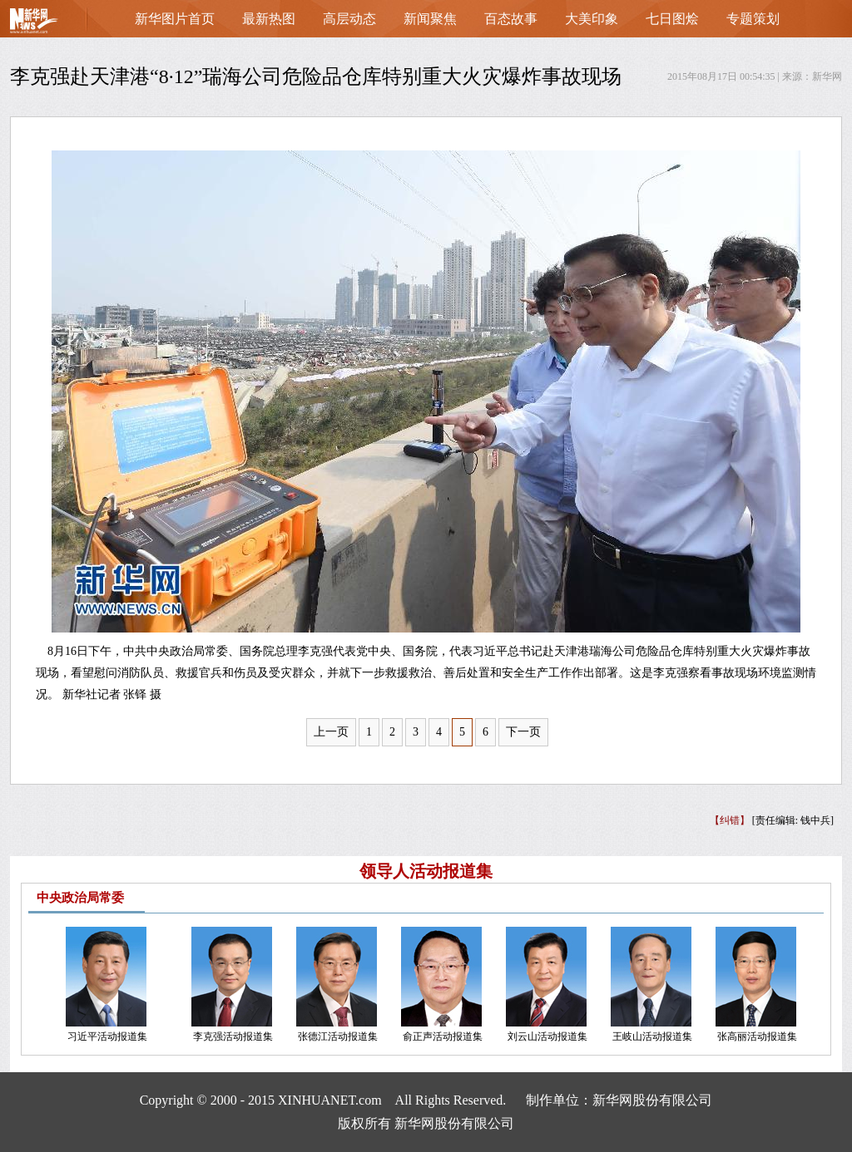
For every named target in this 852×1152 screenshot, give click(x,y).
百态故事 (510, 19)
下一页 (523, 732)
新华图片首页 (175, 19)
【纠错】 (730, 820)
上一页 (331, 732)
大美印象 (591, 19)
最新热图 (268, 19)
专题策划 (753, 19)
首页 (60, 24)
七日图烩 (672, 19)
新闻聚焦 (430, 19)
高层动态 (349, 19)
